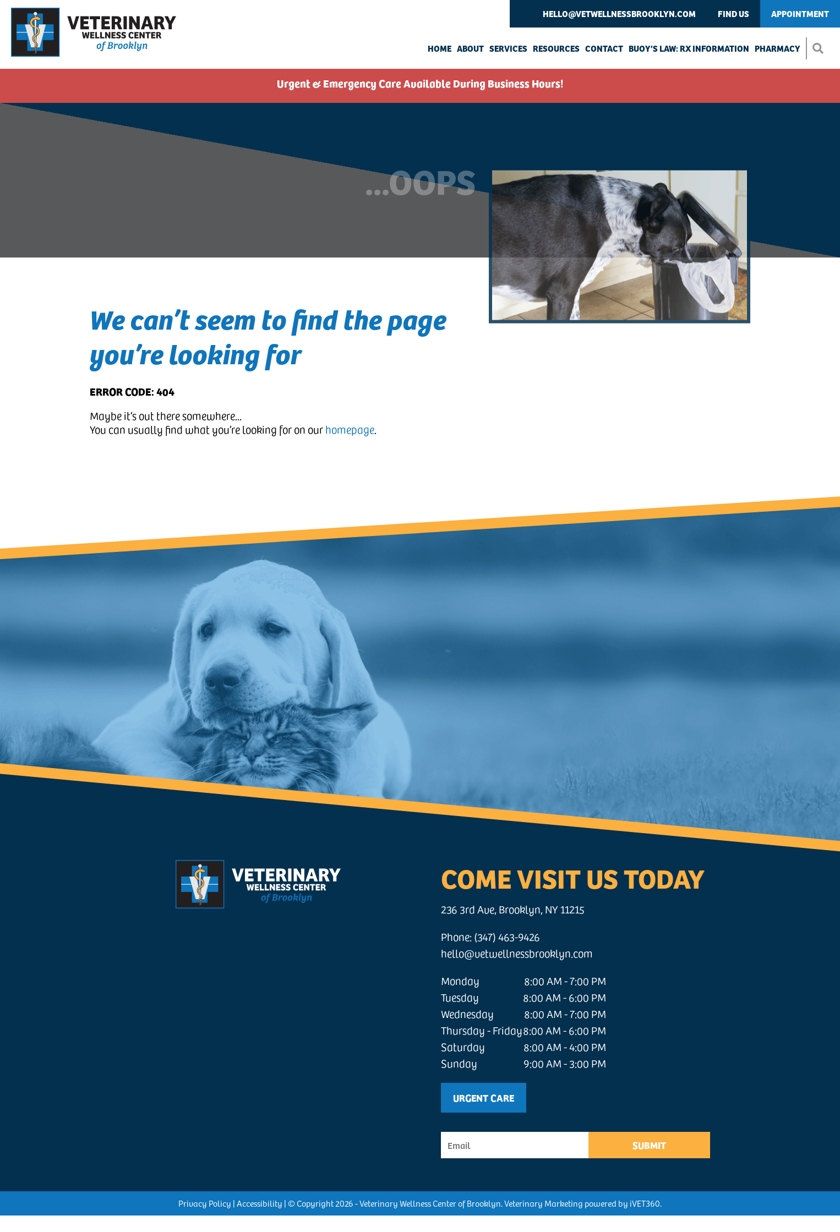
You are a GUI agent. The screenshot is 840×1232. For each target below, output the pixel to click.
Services (508, 48)
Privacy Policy (204, 1203)
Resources (556, 48)
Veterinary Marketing (543, 1203)
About (470, 48)
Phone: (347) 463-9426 (490, 936)
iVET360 (645, 1203)
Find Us (733, 13)
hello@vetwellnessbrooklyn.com (619, 13)
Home (439, 48)
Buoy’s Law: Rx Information (689, 48)
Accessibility (259, 1203)
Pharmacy (777, 48)
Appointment (800, 13)
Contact (604, 48)
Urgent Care (483, 1097)
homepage (349, 429)
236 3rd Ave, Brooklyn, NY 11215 (513, 909)
